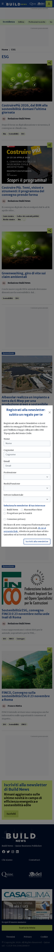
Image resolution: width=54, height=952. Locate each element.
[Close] (50, 412)
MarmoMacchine (33, 509)
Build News (12, 509)
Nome (7, 439)
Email (7, 461)
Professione (10, 472)
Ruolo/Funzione (12, 483)
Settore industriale (13, 495)
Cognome (9, 450)
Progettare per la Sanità (19, 513)
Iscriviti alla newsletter (37, 541)
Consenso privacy (16, 519)
